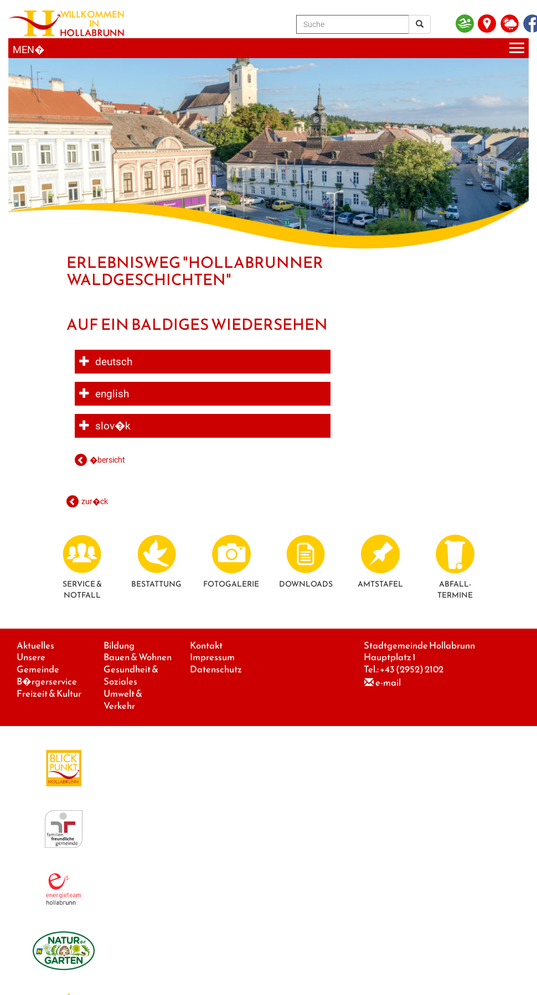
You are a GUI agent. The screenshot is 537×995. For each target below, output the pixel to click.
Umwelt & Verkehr (123, 700)
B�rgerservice (47, 681)
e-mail (388, 683)
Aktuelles (35, 645)
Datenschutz (216, 669)
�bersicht (107, 459)
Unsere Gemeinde (38, 663)
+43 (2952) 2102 (411, 669)
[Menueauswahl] (268, 48)
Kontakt (206, 645)
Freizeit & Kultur (49, 694)
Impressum (212, 657)
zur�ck (94, 501)
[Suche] (352, 24)
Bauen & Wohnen (138, 657)
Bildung (119, 645)
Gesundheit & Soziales (131, 675)
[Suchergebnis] (420, 24)
